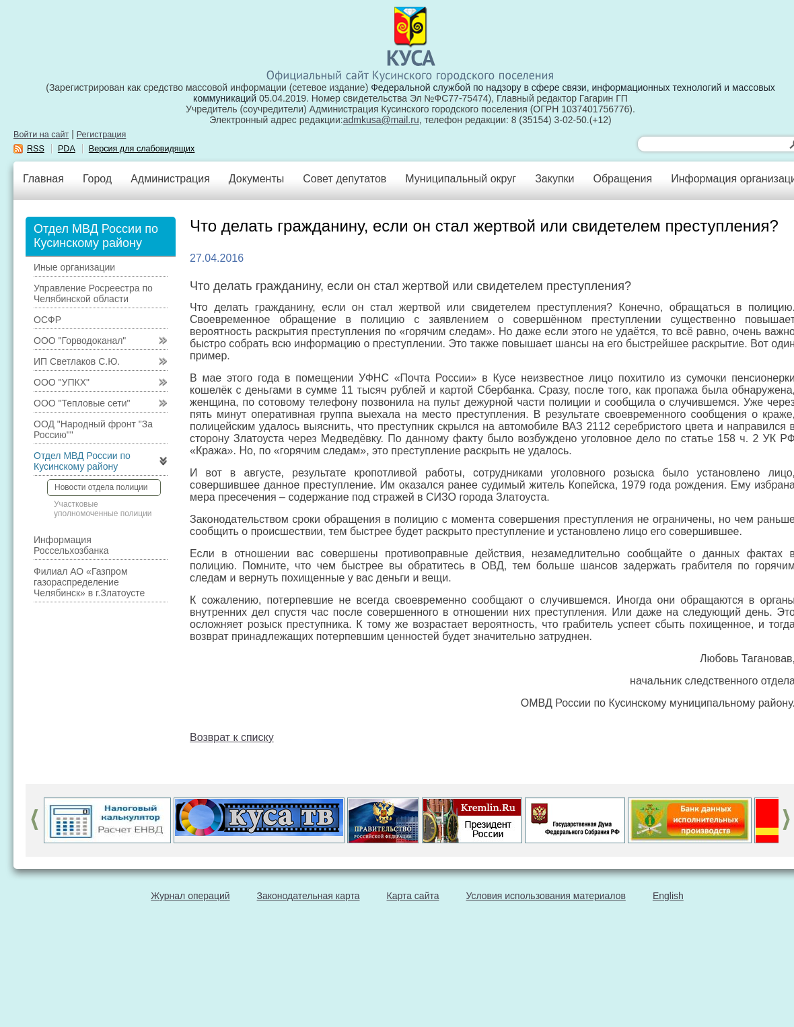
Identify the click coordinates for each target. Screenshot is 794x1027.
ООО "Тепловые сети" (82, 403)
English (668, 895)
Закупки (554, 178)
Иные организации (74, 267)
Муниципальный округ (460, 178)
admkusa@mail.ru (381, 119)
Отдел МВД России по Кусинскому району (82, 461)
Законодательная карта (308, 895)
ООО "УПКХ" (61, 382)
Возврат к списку (232, 737)
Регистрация (102, 134)
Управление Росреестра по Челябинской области (93, 293)
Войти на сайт (41, 134)
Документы (256, 178)
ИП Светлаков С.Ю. (77, 361)
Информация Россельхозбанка (71, 545)
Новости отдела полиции (101, 487)
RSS (35, 148)
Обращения (622, 178)
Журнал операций (190, 895)
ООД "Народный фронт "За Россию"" (93, 429)
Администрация (170, 178)
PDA (66, 148)
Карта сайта (413, 895)
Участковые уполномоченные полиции (103, 508)
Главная (43, 178)
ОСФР (47, 319)
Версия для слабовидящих (142, 148)
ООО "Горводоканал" (80, 340)
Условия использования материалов (546, 895)
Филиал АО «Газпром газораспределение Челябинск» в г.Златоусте (89, 582)
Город (97, 178)
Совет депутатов (344, 178)
